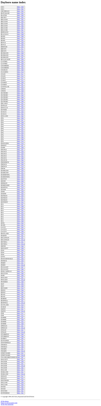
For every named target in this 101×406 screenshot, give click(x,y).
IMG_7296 (20, 28)
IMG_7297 (20, 57)
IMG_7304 (20, 21)
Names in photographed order (9, 403)
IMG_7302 (20, 19)
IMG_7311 (20, 49)
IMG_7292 (20, 13)
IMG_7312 (20, 51)
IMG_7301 (20, 30)
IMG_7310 (20, 72)
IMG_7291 (20, 237)
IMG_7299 (20, 7)
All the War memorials (7, 404)
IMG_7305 (20, 9)
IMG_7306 (20, 26)
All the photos (5, 401)
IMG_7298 (20, 34)
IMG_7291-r (21, 240)
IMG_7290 (20, 15)
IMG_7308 (20, 70)
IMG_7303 (20, 11)
